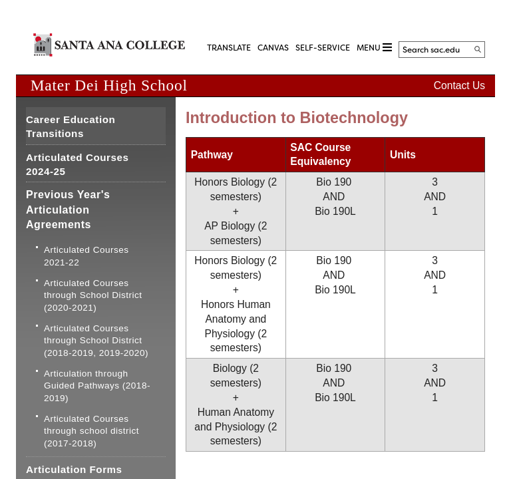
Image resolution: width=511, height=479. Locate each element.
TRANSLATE (229, 48)
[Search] (477, 49)
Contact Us (459, 85)
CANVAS (273, 48)
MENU (374, 47)
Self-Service (322, 48)
